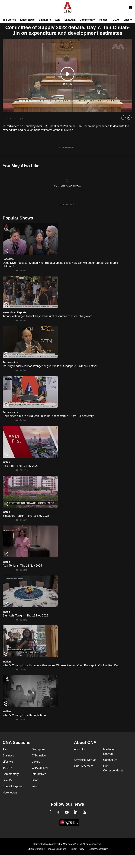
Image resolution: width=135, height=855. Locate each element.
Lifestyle (129, 19)
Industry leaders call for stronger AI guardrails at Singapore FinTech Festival (50, 366)
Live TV (7, 780)
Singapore (45, 19)
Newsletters (10, 792)
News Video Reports (14, 312)
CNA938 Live (40, 767)
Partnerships (10, 362)
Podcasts (8, 259)
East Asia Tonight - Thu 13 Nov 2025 (25, 615)
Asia (57, 19)
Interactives (39, 773)
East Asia (70, 19)
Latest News (27, 19)
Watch (6, 462)
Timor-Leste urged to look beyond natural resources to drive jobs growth (47, 316)
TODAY (115, 19)
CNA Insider (39, 755)
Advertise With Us (85, 759)
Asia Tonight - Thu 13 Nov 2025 (22, 565)
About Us (80, 749)
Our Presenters (83, 766)
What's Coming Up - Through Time (24, 715)
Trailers (7, 661)
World (35, 786)
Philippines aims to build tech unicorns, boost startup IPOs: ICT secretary (48, 415)
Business (8, 755)
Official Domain (35, 849)
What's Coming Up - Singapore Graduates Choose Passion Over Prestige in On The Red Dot (61, 665)
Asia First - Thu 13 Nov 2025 (20, 465)
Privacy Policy (77, 849)
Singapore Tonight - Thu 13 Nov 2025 (26, 515)
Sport (35, 780)
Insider (103, 19)
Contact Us (110, 759)
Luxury (36, 761)
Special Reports (12, 786)
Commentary (87, 19)
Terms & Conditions (56, 849)
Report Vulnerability (98, 849)
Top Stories (9, 19)
